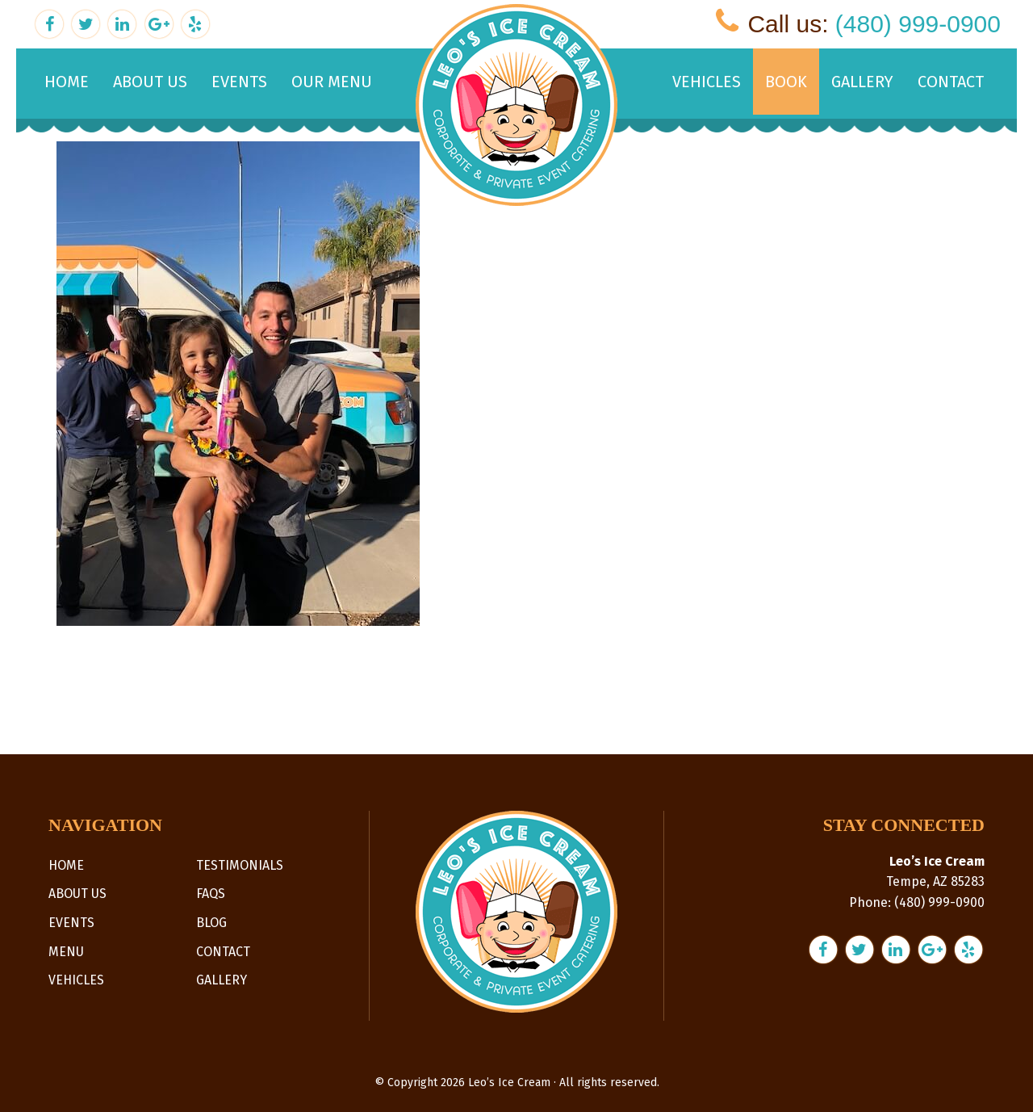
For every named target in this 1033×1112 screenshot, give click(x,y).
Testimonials (239, 865)
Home (66, 865)
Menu (66, 951)
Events (71, 922)
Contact (223, 951)
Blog (211, 922)
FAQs (210, 893)
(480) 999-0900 (918, 23)
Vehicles (76, 980)
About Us (77, 893)
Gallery (221, 980)
